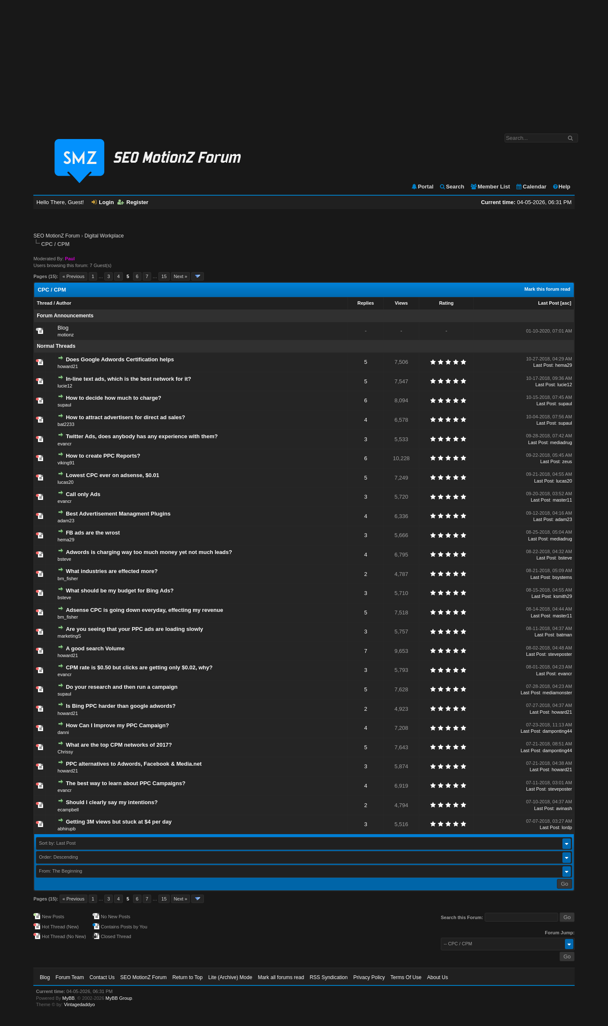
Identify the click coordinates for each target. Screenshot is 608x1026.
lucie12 (64, 385)
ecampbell (68, 809)
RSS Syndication (328, 977)
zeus (567, 461)
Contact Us (102, 977)
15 (163, 276)
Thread (44, 303)
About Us (437, 977)
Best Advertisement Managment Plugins (118, 513)
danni (63, 732)
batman (564, 634)
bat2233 (65, 424)
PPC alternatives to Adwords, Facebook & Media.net (134, 764)
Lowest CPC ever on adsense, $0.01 (112, 475)
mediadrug (561, 442)
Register (132, 202)
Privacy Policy (369, 977)
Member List (490, 186)
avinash (564, 808)
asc (566, 303)
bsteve (64, 559)
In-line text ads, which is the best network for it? (128, 379)
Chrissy (65, 751)
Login (103, 202)
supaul (64, 404)
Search (451, 186)
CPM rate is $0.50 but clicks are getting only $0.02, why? (139, 667)
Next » (180, 276)
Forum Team (70, 977)
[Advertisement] (304, 62)
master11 (562, 499)
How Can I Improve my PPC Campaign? (117, 725)
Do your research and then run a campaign (121, 687)
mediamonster (557, 692)
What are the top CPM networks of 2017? (119, 745)
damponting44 (557, 731)
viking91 (65, 462)
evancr (64, 443)
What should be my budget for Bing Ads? (120, 590)
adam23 (65, 520)
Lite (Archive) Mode (230, 977)
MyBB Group (119, 998)
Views (401, 303)
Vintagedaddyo (79, 1004)
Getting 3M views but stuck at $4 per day (119, 822)
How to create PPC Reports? (103, 456)
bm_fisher (67, 578)
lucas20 (65, 482)
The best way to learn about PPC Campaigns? (125, 783)
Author (63, 303)
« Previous (73, 276)
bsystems (562, 577)
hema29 (563, 365)
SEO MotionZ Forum (56, 236)
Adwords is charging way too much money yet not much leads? (149, 552)
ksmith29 (563, 596)
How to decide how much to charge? (113, 398)
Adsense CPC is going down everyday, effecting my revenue (144, 610)
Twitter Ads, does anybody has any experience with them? (142, 436)
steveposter (560, 654)
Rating (446, 303)
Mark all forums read (281, 977)
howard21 (67, 366)
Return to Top (187, 977)
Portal (422, 186)
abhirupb (66, 828)
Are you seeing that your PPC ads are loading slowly (134, 629)
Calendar (531, 186)
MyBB (68, 998)
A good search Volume (95, 648)
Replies (365, 303)
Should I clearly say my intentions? (111, 802)
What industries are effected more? (111, 571)
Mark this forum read (547, 289)
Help (561, 186)
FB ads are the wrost (93, 532)
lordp (567, 827)
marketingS (69, 636)
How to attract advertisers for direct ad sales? (125, 417)
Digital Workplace (104, 236)
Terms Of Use (406, 977)
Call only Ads (83, 494)
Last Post (548, 303)
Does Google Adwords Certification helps (120, 359)
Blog (62, 328)
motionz (65, 334)
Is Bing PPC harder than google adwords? (121, 706)
